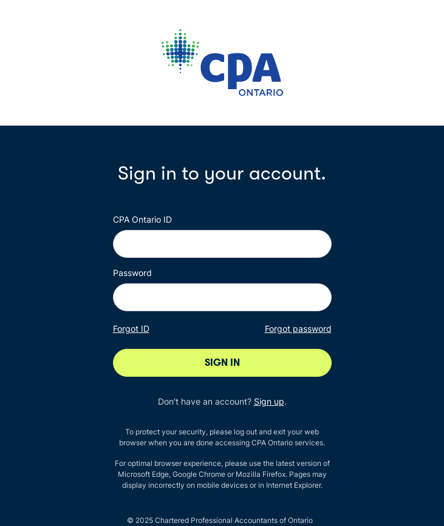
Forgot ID (131, 328)
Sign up (269, 401)
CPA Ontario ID (142, 219)
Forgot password (298, 328)
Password (132, 273)
